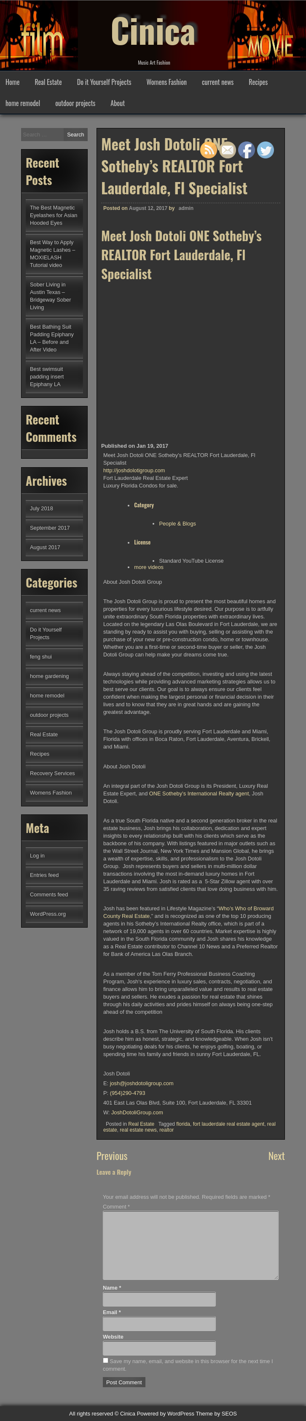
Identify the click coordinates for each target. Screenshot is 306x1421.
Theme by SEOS (216, 1413)
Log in (37, 855)
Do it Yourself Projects (104, 82)
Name (112, 1288)
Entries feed (44, 875)
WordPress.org (48, 914)
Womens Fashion (167, 82)
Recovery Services (52, 773)
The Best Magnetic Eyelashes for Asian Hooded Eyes (53, 215)
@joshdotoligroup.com (142, 1083)
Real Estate (48, 82)
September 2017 (50, 528)
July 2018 (41, 508)
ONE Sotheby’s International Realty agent (199, 793)
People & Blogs (177, 523)
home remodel (22, 103)
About (117, 103)
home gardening (49, 676)
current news (218, 82)
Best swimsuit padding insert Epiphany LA (47, 376)
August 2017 (45, 547)
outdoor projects (75, 103)
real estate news (138, 1130)
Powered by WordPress (165, 1413)
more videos (149, 567)
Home (12, 82)
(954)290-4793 (127, 1093)
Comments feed (49, 894)
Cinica (153, 29)
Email (112, 1312)
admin (186, 208)
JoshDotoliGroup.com (137, 1112)
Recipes (258, 82)
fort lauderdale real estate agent (228, 1124)
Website (113, 1337)
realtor (166, 1130)
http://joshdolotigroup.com (134, 470)
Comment (116, 1206)
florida (183, 1124)
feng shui (41, 656)
